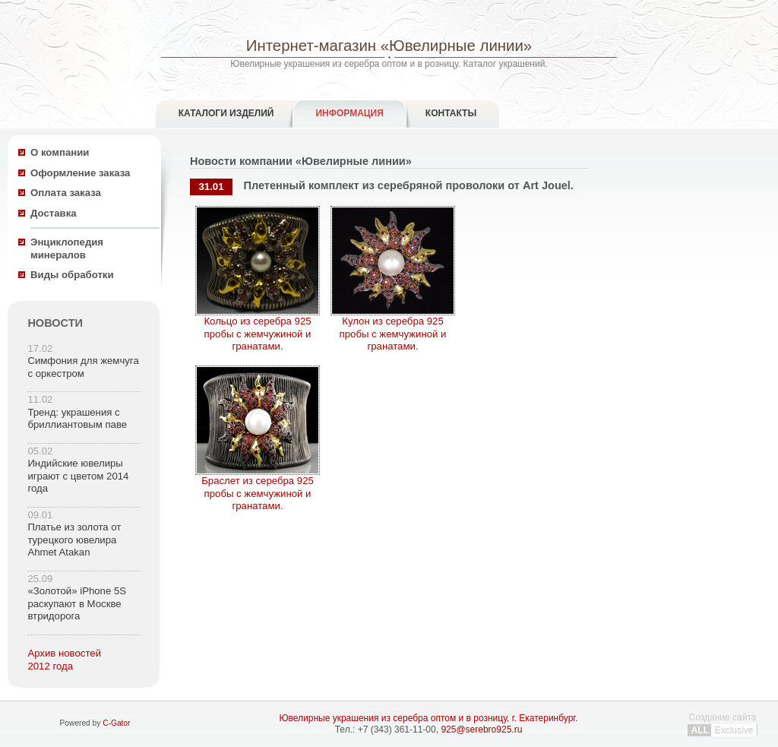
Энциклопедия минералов (66, 248)
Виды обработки (72, 274)
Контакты (450, 113)
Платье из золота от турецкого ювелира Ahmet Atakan (74, 539)
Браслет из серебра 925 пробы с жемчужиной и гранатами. (257, 488)
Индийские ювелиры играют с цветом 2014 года (77, 475)
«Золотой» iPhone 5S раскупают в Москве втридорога (76, 603)
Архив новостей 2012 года (64, 659)
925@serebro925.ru (481, 729)
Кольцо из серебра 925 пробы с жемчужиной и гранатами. (257, 329)
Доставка (53, 213)
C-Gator (116, 723)
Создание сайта (722, 724)
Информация (349, 113)
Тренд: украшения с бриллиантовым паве (77, 419)
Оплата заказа (65, 192)
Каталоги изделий (226, 113)
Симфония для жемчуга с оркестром (82, 367)
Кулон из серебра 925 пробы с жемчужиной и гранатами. (392, 329)
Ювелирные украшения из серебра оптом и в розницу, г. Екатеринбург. (428, 718)
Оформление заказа (80, 173)
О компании (59, 152)
